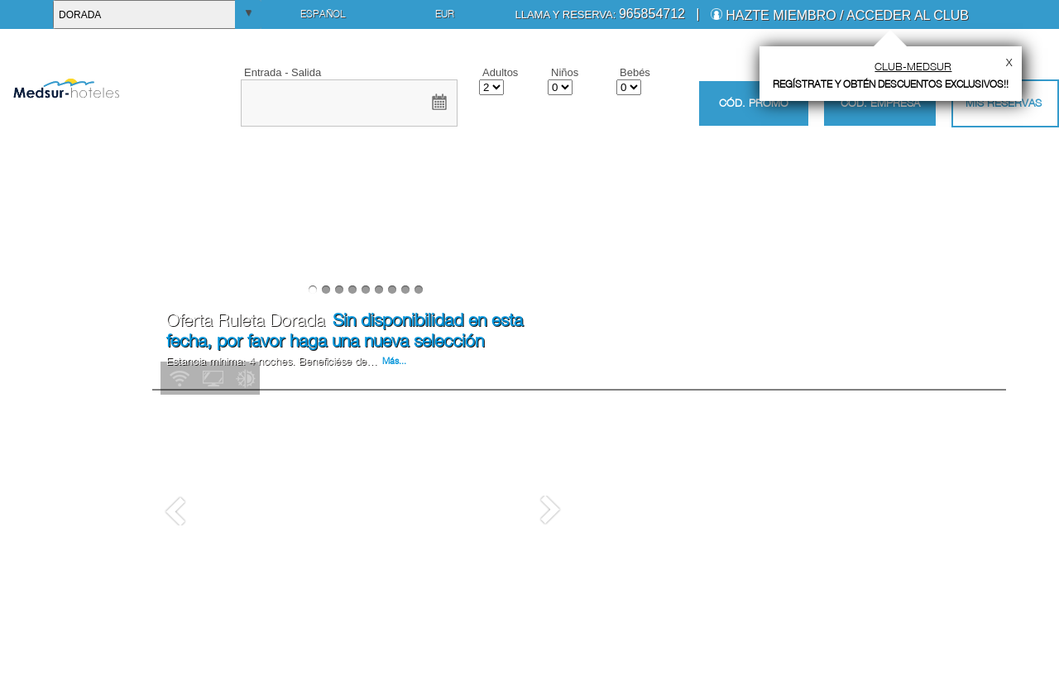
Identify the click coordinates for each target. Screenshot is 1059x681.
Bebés (635, 72)
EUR (444, 13)
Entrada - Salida (282, 72)
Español (322, 13)
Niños (564, 72)
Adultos (500, 72)
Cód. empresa (880, 102)
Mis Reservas (1004, 102)
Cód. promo (753, 103)
